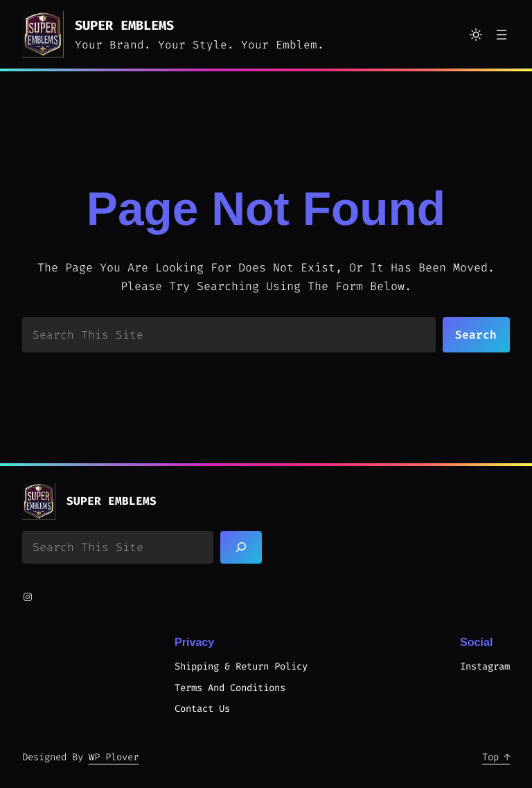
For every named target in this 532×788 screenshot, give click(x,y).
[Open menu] (501, 34)
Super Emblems (124, 25)
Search (476, 335)
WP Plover (114, 757)
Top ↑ (496, 757)
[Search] (241, 547)
